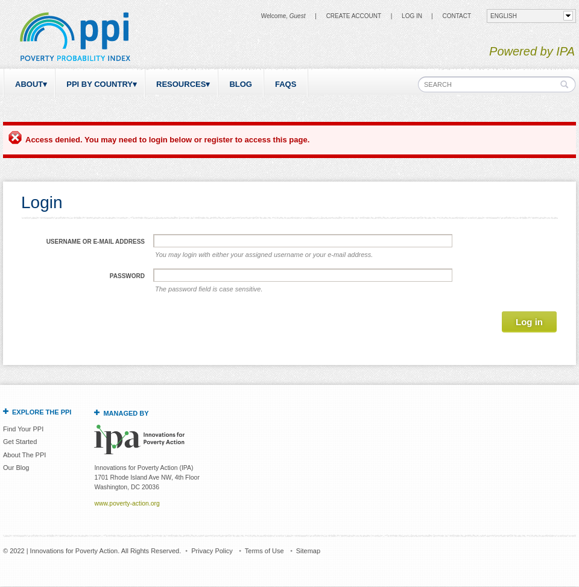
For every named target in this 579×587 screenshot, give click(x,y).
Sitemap (308, 550)
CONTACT (456, 16)
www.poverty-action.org (126, 503)
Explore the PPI (41, 412)
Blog (240, 84)
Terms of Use (264, 550)
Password (127, 276)
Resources (181, 84)
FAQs (285, 84)
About (29, 84)
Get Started (20, 441)
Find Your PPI (23, 429)
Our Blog (16, 467)
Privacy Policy (211, 550)
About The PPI (24, 454)
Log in (412, 16)
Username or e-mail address (95, 241)
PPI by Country (99, 84)
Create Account (353, 16)
